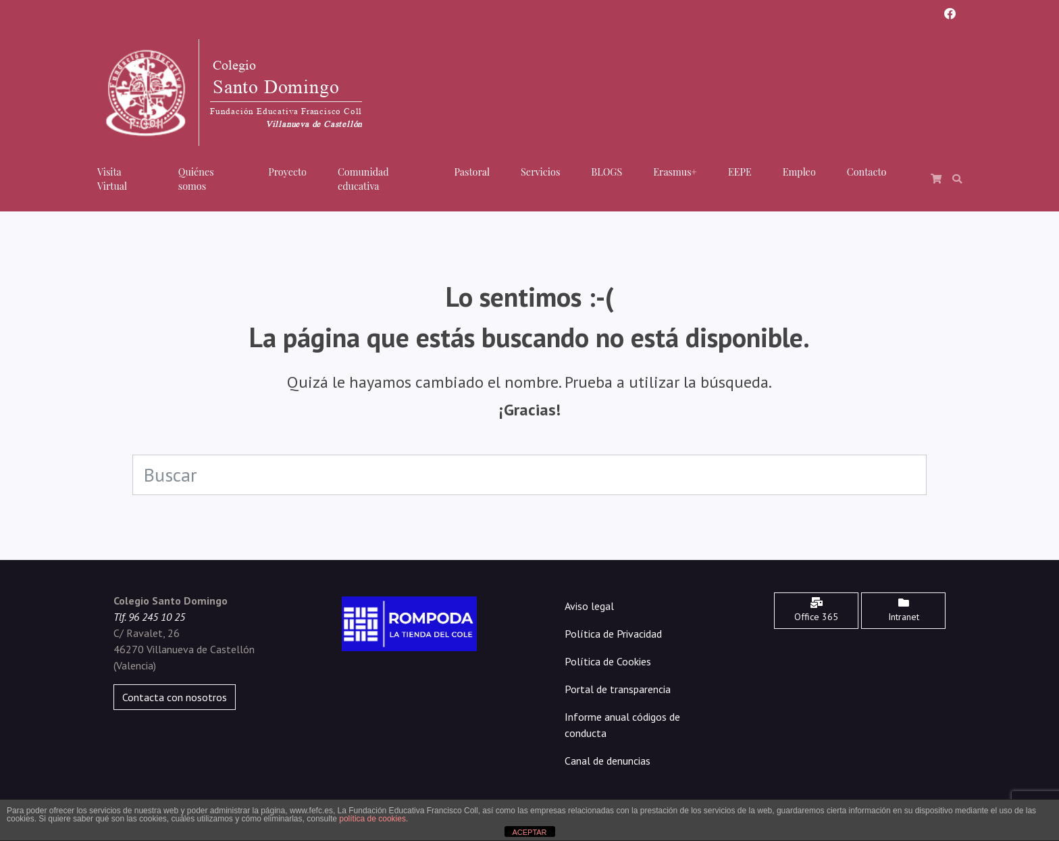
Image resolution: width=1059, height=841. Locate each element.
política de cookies (372, 818)
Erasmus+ (675, 171)
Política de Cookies (608, 661)
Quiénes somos (196, 179)
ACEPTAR (529, 832)
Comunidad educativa (363, 179)
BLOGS (606, 171)
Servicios (540, 171)
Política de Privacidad (613, 633)
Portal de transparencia (618, 689)
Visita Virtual (112, 179)
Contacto (867, 171)
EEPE (740, 171)
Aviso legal (589, 606)
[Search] (529, 475)
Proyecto (287, 171)
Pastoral (472, 171)
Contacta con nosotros (174, 697)
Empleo (799, 171)
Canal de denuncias (607, 760)
